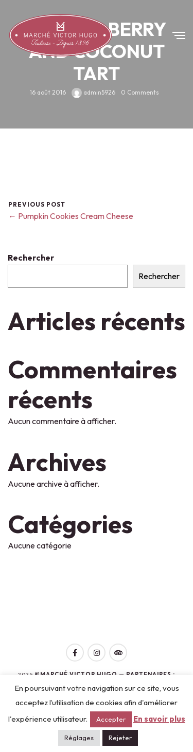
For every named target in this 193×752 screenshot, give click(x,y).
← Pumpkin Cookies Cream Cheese (70, 216)
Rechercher (31, 257)
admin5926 (93, 92)
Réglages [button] (79, 737)
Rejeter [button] (120, 737)
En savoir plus (159, 719)
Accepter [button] (111, 719)
